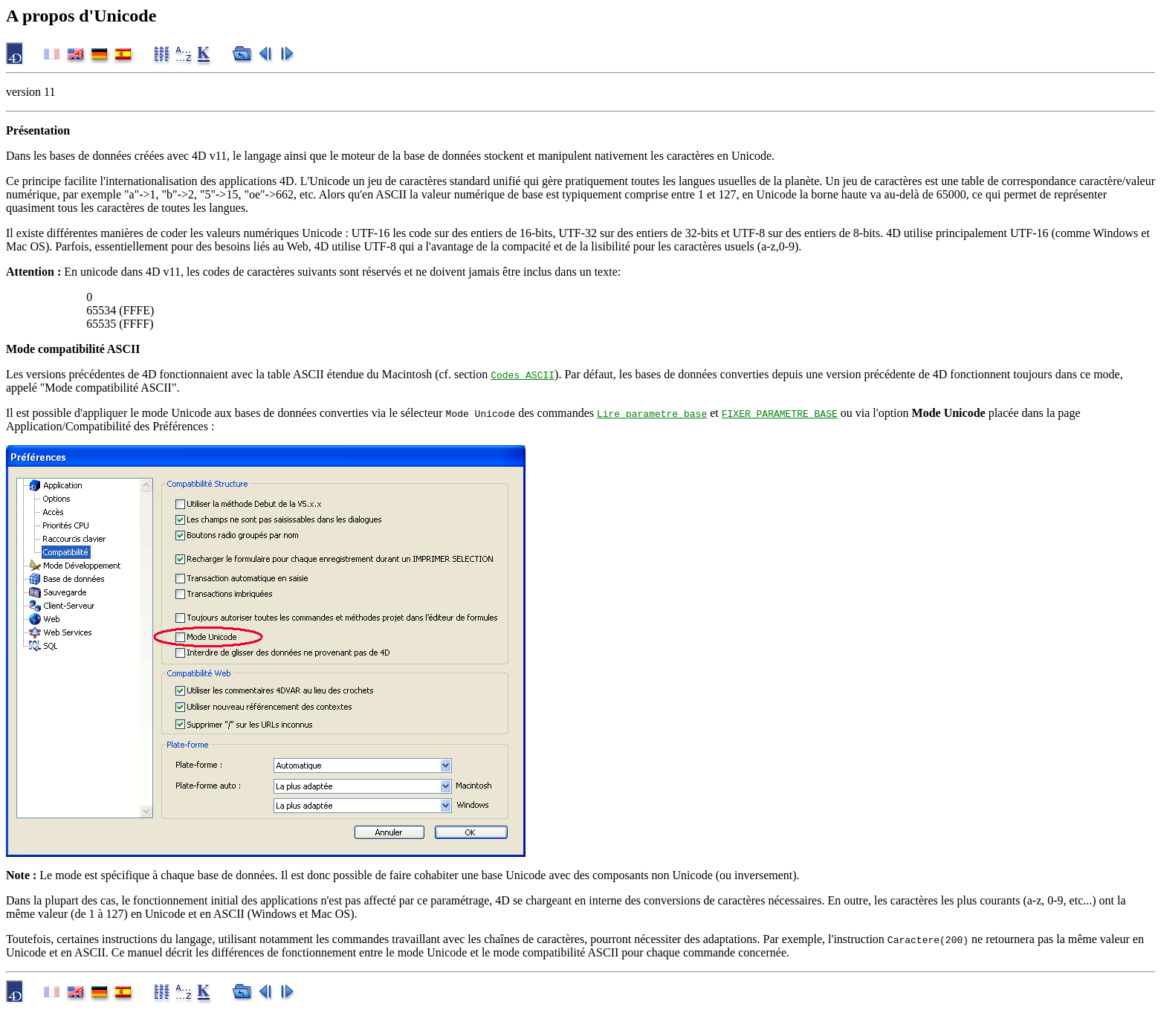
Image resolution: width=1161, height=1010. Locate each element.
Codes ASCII (522, 374)
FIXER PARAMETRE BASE (780, 413)
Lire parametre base (652, 413)
